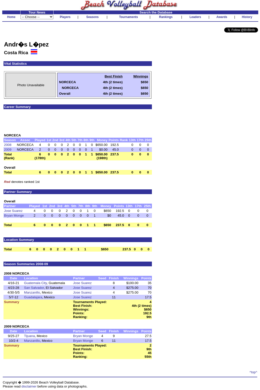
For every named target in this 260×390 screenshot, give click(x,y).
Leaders (195, 17)
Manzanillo (32, 292)
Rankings (166, 17)
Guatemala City (35, 283)
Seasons (92, 17)
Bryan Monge (14, 215)
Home (11, 17)
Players (65, 17)
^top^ (253, 372)
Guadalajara (33, 297)
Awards (221, 17)
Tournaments (128, 17)
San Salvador (34, 288)
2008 (8, 145)
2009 (8, 149)
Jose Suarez (13, 211)
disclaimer (29, 386)
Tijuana (29, 336)
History (247, 17)
